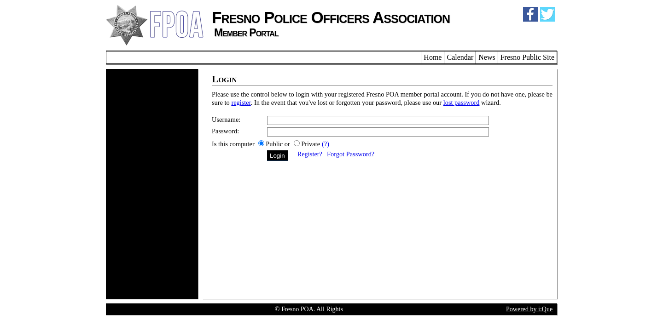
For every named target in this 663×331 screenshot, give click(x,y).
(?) (325, 144)
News (486, 57)
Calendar (460, 57)
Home (433, 57)
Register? (309, 154)
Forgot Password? (350, 154)
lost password (461, 102)
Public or (278, 144)
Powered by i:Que (529, 309)
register (240, 102)
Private (310, 144)
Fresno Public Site (527, 57)
